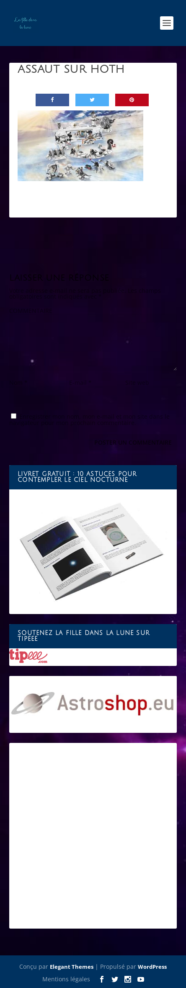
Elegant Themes (71, 966)
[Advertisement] (93, 836)
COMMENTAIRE (30, 311)
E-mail (80, 382)
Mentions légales (66, 979)
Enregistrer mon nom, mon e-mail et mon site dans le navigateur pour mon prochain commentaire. (89, 419)
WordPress (152, 966)
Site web (137, 382)
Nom (18, 382)
